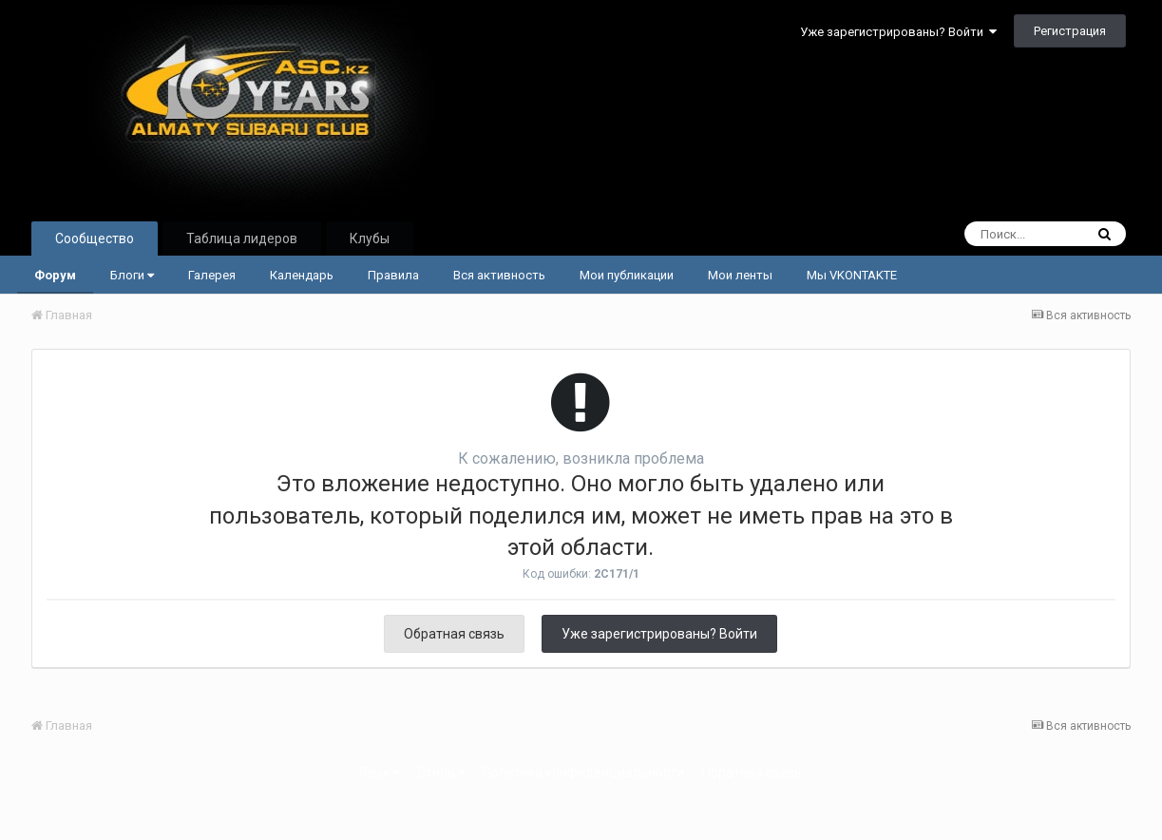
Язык (379, 772)
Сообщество (94, 238)
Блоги (132, 275)
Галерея (212, 275)
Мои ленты (740, 275)
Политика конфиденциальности (583, 772)
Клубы (370, 238)
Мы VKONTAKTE (852, 275)
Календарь (301, 275)
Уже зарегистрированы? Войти (898, 32)
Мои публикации (627, 275)
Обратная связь (454, 633)
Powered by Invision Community (580, 812)
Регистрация (1070, 31)
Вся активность (499, 275)
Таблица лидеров (241, 238)
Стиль (441, 772)
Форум (55, 275)
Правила (393, 275)
